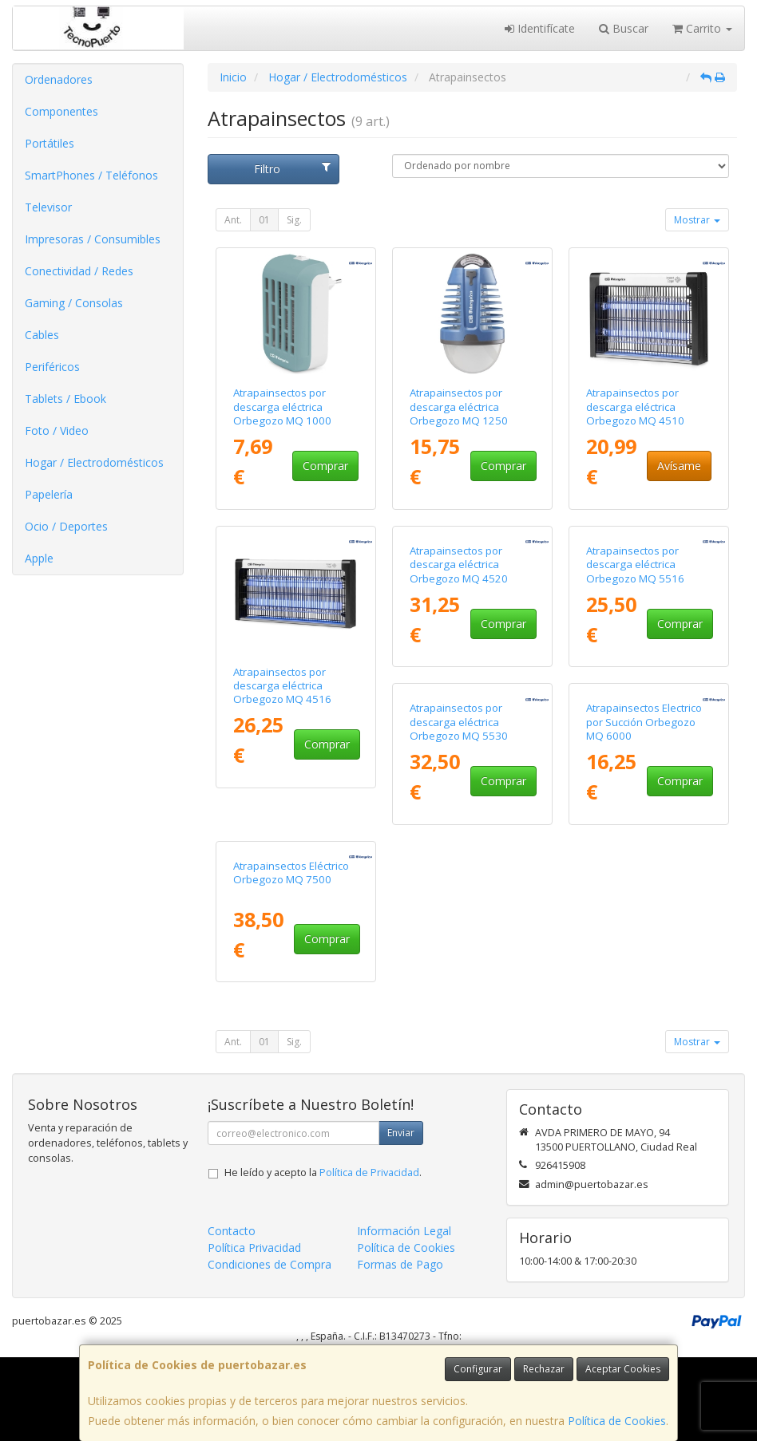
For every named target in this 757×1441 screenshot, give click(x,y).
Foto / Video (57, 430)
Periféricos (52, 366)
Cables (42, 334)
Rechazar (544, 1369)
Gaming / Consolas (74, 302)
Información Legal (404, 1315)
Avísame (679, 465)
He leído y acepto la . (323, 1257)
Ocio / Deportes (66, 526)
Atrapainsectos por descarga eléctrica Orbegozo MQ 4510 (635, 406)
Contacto (232, 1315)
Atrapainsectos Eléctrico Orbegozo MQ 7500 (644, 957)
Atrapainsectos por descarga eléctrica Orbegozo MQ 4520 (459, 686)
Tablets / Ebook (65, 398)
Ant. (233, 220)
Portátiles (49, 143)
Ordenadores (59, 79)
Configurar (478, 1369)
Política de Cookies (617, 1420)
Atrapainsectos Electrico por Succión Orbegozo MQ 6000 (467, 964)
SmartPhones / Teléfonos (91, 175)
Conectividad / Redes (79, 270)
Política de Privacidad (369, 1257)
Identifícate (540, 28)
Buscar (623, 28)
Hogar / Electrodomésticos (94, 462)
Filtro (292, 168)
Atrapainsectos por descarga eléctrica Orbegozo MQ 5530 (282, 964)
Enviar (400, 1217)
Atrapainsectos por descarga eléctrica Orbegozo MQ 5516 (635, 686)
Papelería (49, 494)
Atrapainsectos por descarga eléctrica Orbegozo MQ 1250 (459, 406)
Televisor (48, 207)
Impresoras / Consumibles (93, 239)
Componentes (61, 111)
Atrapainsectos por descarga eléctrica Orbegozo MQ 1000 (282, 406)
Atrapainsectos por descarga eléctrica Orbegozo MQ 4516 (282, 686)
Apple (39, 558)
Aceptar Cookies (622, 1369)
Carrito (702, 28)
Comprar (325, 465)
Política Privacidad (254, 1332)
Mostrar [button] (697, 220)
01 (264, 220)
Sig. (294, 220)
